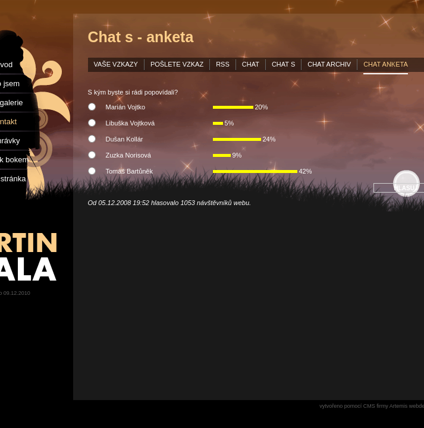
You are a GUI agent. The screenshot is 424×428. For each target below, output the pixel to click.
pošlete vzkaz (176, 64)
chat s (283, 64)
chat (250, 64)
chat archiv (329, 64)
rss (223, 64)
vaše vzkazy (116, 64)
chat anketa (385, 64)
